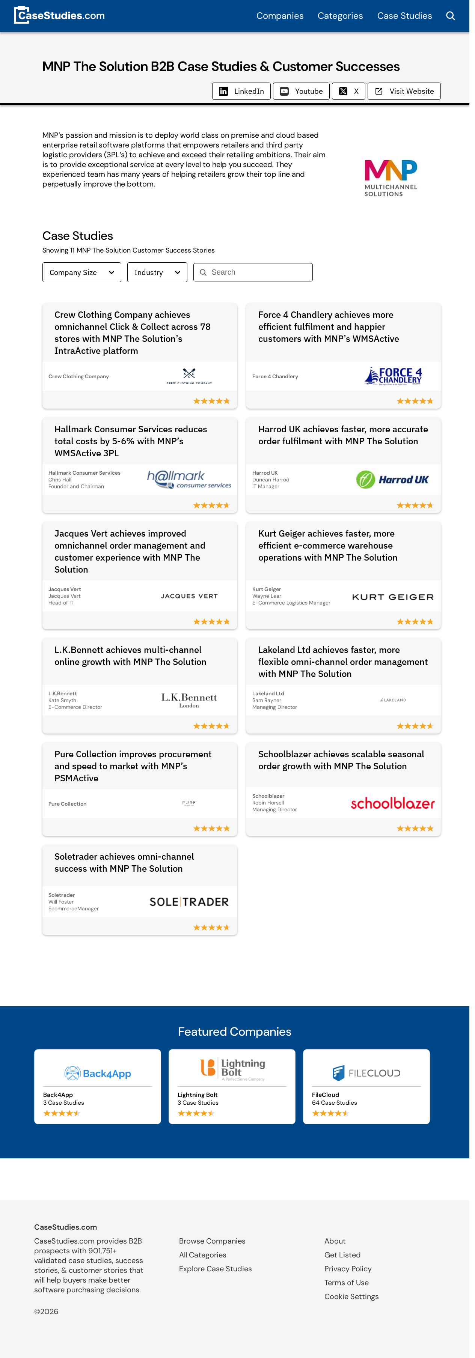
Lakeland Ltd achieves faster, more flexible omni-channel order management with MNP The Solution (343, 662)
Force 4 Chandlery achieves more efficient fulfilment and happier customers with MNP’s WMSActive (328, 326)
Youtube (301, 91)
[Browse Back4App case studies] (97, 1086)
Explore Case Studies (215, 1269)
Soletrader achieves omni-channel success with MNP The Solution (124, 862)
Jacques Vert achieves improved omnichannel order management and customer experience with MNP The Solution (129, 551)
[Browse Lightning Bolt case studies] (232, 1086)
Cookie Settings (351, 1296)
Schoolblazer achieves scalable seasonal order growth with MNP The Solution (341, 760)
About (335, 1241)
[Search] (258, 272)
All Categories (202, 1255)
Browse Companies (212, 1241)
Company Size (82, 272)
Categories (340, 15)
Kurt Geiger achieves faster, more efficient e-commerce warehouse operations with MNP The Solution (328, 545)
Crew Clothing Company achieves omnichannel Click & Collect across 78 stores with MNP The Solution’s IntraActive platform (132, 332)
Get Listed (342, 1255)
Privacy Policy (348, 1269)
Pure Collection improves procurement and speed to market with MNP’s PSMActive (133, 766)
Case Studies (404, 15)
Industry (157, 272)
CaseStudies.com (65, 1227)
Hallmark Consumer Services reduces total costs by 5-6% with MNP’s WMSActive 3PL (130, 441)
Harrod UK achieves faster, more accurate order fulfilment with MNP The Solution (343, 435)
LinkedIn (241, 91)
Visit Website (404, 91)
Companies (280, 15)
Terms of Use (346, 1282)
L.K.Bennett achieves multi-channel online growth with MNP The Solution (130, 656)
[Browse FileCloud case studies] (366, 1086)
